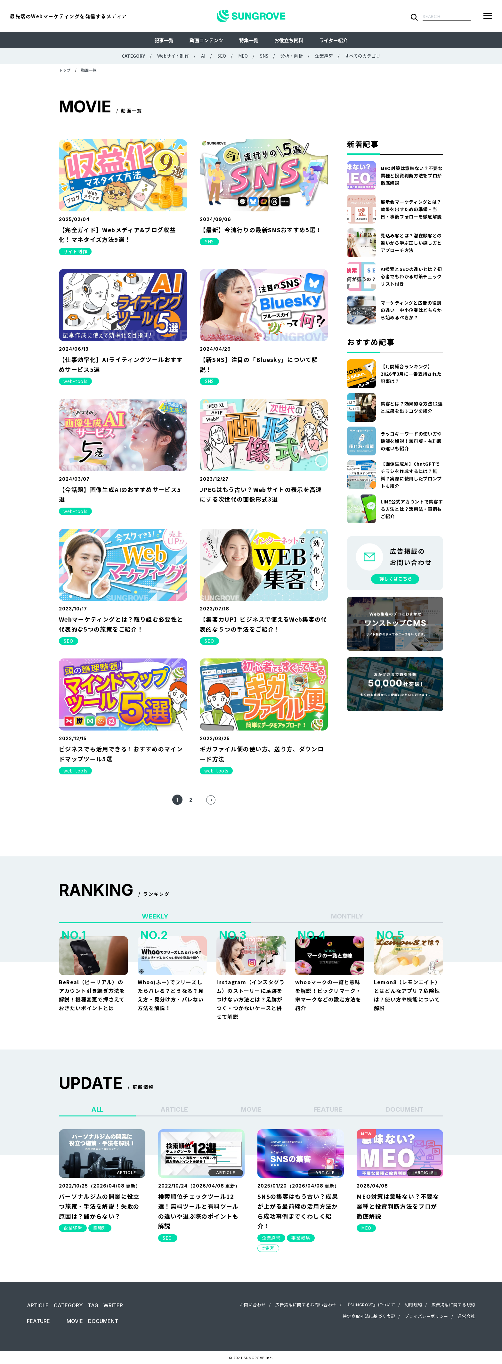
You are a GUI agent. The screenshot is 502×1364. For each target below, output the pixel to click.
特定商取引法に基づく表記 (369, 1316)
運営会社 (466, 1316)
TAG (93, 1305)
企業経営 (324, 56)
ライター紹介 (333, 40)
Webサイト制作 (173, 56)
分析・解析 (291, 56)
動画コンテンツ (206, 40)
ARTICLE (38, 1305)
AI (203, 56)
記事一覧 (164, 40)
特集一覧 (248, 40)
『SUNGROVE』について (370, 1305)
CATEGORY (68, 1305)
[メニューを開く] (488, 16)
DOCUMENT (103, 1321)
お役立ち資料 (288, 40)
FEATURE (38, 1321)
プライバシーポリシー (427, 1316)
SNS (264, 56)
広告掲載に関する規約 (453, 1305)
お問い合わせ (253, 1305)
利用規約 (413, 1305)
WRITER (113, 1305)
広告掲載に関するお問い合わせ (305, 1305)
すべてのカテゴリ (362, 56)
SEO (221, 56)
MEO (243, 56)
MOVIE (75, 1321)
